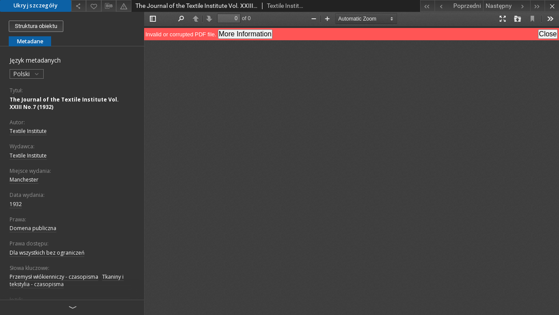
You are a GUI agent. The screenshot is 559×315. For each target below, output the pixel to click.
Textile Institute (28, 131)
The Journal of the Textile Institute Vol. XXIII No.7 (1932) (64, 103)
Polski (26, 74)
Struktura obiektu (36, 26)
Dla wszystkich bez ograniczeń (47, 252)
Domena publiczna (33, 228)
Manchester (24, 179)
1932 (16, 204)
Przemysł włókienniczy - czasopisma (54, 276)
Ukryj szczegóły (36, 5)
